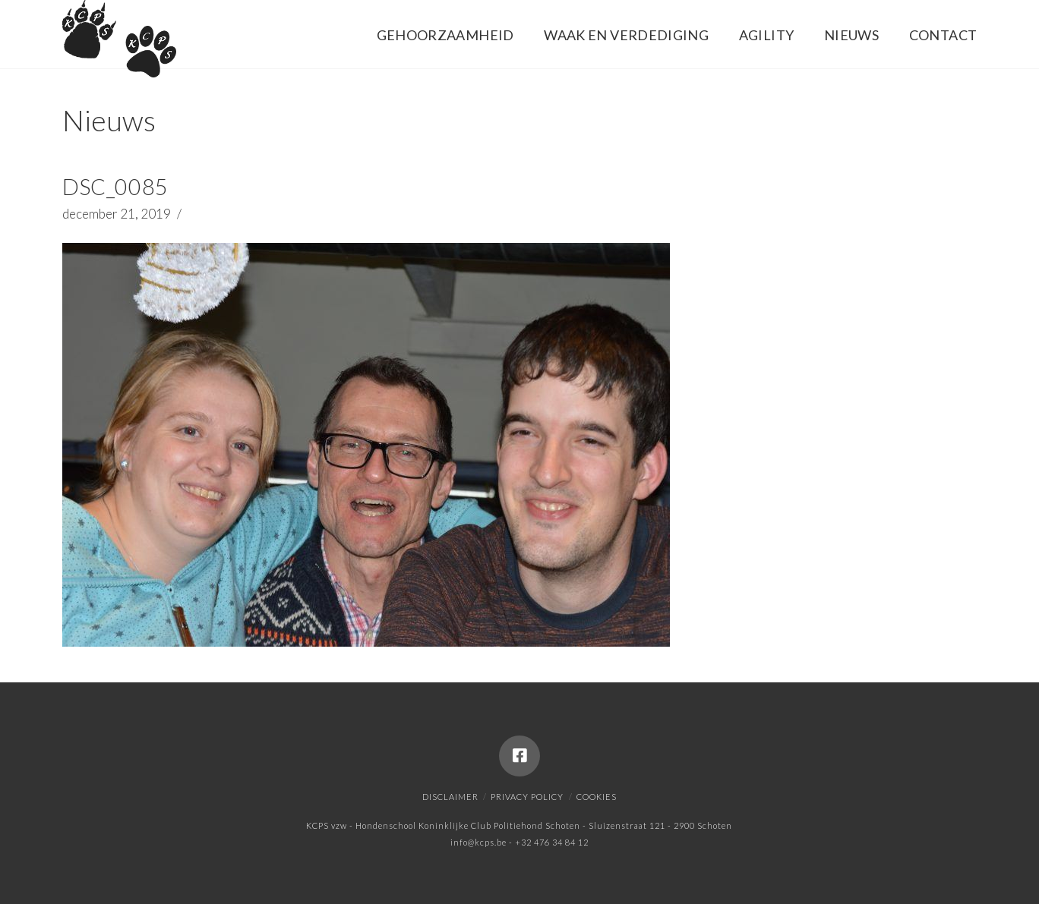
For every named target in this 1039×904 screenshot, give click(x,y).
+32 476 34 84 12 (552, 842)
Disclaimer (450, 797)
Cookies (596, 797)
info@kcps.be (478, 842)
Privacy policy (527, 797)
